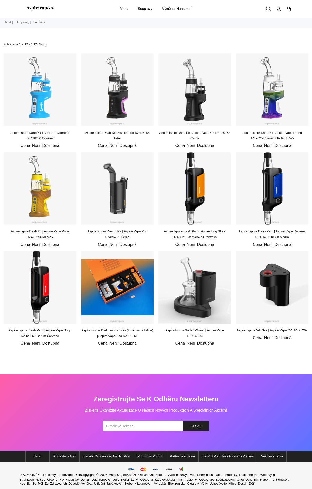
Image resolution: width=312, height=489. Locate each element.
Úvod (7, 22)
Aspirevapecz (118, 475)
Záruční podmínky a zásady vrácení (228, 456)
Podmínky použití (150, 456)
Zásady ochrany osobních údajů (106, 456)
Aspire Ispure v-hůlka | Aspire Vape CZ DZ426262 (272, 330)
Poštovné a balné (182, 456)
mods (124, 8)
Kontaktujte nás (64, 456)
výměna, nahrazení (177, 8)
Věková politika (272, 456)
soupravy (145, 8)
